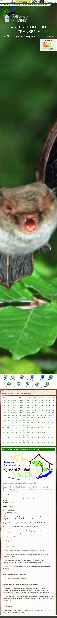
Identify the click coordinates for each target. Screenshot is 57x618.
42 (39, 402)
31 (53, 400)
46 (53, 402)
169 (8, 427)
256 (5, 445)
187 (29, 430)
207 (9, 435)
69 (29, 407)
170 (12, 427)
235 (21, 440)
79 (11, 410)
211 (25, 435)
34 (11, 402)
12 (39, 397)
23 (25, 400)
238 (33, 440)
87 (39, 410)
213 (33, 435)
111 (25, 415)
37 (22, 402)
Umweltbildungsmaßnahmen (29, 390)
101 (37, 412)
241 (45, 440)
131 (5, 420)
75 (49, 407)
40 (32, 402)
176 (36, 427)
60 (49, 405)
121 (16, 417)
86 (35, 410)
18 (8, 400)
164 (37, 425)
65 (15, 407)
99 (29, 412)
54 (29, 405)
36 (18, 402)
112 (29, 415)
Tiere (27, 385)
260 (21, 445)
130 (52, 417)
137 (29, 420)
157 (9, 425)
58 (42, 405)
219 (8, 437)
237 (29, 440)
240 (41, 440)
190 (41, 430)
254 (48, 442)
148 (24, 422)
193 (4, 432)
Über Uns (13, 378)
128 (44, 417)
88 (42, 410)
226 (36, 437)
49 (11, 405)
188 (33, 430)
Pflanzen (50, 378)
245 (12, 442)
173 (24, 427)
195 (12, 432)
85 (32, 410)
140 (41, 420)
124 (28, 417)
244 (8, 442)
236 (25, 440)
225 (32, 437)
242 (50, 440)
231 (5, 440)
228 (44, 437)
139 (37, 420)
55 (32, 405)
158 (13, 425)
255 (52, 442)
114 (37, 415)
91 (53, 410)
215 (41, 435)
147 (20, 422)
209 (17, 435)
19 (11, 400)
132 (9, 420)
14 (46, 397)
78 (8, 410)
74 (46, 407)
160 (21, 425)
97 (22, 412)
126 (36, 417)
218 (4, 437)
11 (36, 397)
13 (42, 397)
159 (17, 425)
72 (39, 407)
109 (17, 415)
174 (28, 427)
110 (21, 415)
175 (32, 427)
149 (28, 422)
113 (33, 415)
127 (40, 417)
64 (11, 407)
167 (50, 425)
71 (35, 407)
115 (41, 415)
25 (32, 400)
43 (42, 402)
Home (6, 378)
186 (25, 430)
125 (32, 417)
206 (5, 435)
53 (25, 405)
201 (36, 432)
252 (40, 442)
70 (32, 407)
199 (28, 432)
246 (16, 442)
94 (11, 412)
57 (39, 405)
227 (40, 437)
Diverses (42, 378)
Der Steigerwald (32, 378)
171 (16, 427)
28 (42, 400)
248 (24, 442)
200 (32, 432)
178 (44, 427)
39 (29, 402)
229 (48, 437)
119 (8, 417)
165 (41, 425)
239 (37, 440)
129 (48, 417)
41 (35, 402)
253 (44, 442)
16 (53, 397)
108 (13, 415)
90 (49, 410)
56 (35, 405)
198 (24, 432)
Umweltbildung (37, 385)
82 (22, 410)
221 (16, 437)
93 (8, 412)
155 (52, 422)
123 (24, 417)
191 (45, 430)
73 (42, 407)
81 (18, 410)
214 (37, 435)
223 (24, 437)
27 (39, 400)
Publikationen (18, 385)
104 (49, 412)
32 (4, 402)
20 (15, 400)
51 (18, 405)
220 (12, 437)
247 (20, 442)
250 (32, 442)
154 (48, 422)
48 (8, 405)
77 (4, 410)
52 (22, 405)
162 (29, 425)
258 (13, 445)
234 (17, 440)
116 (45, 415)
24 (29, 400)
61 (53, 405)
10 (32, 397)
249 (28, 442)
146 (16, 422)
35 (15, 402)
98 (25, 412)
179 (48, 427)
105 (53, 412)
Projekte (9, 385)
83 (25, 410)
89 (46, 410)
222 (20, 437)
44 (46, 402)
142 (50, 420)
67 (22, 407)
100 (33, 412)
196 (16, 432)
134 (17, 420)
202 (40, 432)
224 (28, 437)
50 (15, 405)
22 (22, 400)
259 (17, 445)
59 (46, 405)
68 (25, 407)
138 (33, 420)
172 (20, 427)
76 (53, 407)
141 (45, 420)
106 (5, 415)
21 (18, 400)
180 (52, 427)
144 (8, 422)
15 (49, 397)
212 (29, 435)
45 (49, 402)
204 (48, 432)
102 (41, 412)
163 (33, 425)
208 (13, 435)
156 (5, 425)
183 (13, 430)
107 (9, 415)
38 (25, 402)
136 (25, 420)
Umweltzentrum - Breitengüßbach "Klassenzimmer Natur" (16, 393)
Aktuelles (22, 378)
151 (36, 422)
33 (8, 402)
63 (8, 407)
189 (37, 430)
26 (35, 400)
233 (13, 440)
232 (9, 440)
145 (12, 422)
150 (32, 422)
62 (4, 407)
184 (17, 430)
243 (4, 442)
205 (52, 432)
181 (5, 430)
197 (20, 432)
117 (50, 415)
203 (44, 432)
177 (40, 427)
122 (20, 417)
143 (4, 422)
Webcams (47, 385)
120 (12, 417)
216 (45, 435)
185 (21, 430)
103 (45, 412)
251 (36, 442)
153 (44, 422)
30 (49, 400)
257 (9, 445)
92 (4, 412)
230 (52, 437)
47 (4, 405)
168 (4, 427)
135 (21, 420)
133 (13, 420)
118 (4, 417)
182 (9, 430)
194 (8, 432)
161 (25, 425)
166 (45, 425)
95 (15, 412)
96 (18, 412)
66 (18, 407)
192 (50, 430)
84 (29, 410)
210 (21, 435)
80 (15, 410)
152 (40, 422)
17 (4, 400)
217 (50, 435)
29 (46, 400)
